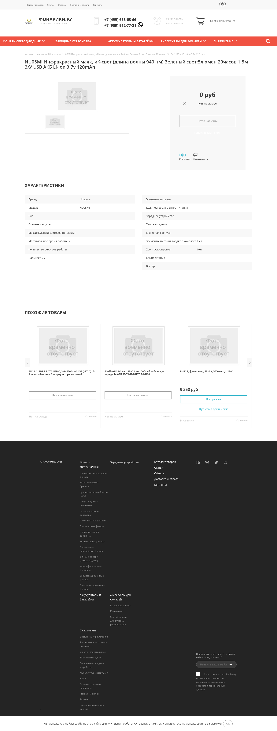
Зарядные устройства (73, 41)
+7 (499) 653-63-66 (120, 19)
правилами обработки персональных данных (210, 685)
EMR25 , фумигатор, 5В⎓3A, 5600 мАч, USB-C (206, 370)
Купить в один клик (207, 133)
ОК (228, 723)
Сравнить (184, 156)
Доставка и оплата (79, 4)
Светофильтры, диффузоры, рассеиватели (118, 620)
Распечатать (200, 156)
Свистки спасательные (93, 651)
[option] (77, 96)
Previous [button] (27, 362)
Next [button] (249, 362)
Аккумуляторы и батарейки (130, 41)
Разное (84, 698)
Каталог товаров (35, 4)
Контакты (97, 4)
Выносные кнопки (120, 605)
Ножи (83, 678)
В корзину (214, 398)
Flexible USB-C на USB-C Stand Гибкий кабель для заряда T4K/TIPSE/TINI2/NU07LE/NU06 (134, 372)
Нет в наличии (207, 121)
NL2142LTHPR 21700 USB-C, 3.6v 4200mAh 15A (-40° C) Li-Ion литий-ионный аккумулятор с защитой (61, 372)
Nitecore (53, 54)
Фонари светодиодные (22, 41)
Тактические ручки (90, 657)
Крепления (116, 610)
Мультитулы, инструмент (94, 672)
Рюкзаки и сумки (89, 693)
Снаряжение (223, 41)
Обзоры (62, 4)
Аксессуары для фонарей (181, 41)
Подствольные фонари (93, 519)
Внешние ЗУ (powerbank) (94, 636)
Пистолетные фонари (92, 525)
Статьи (50, 4)
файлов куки (214, 723)
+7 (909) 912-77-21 (120, 25)
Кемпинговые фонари (92, 540)
